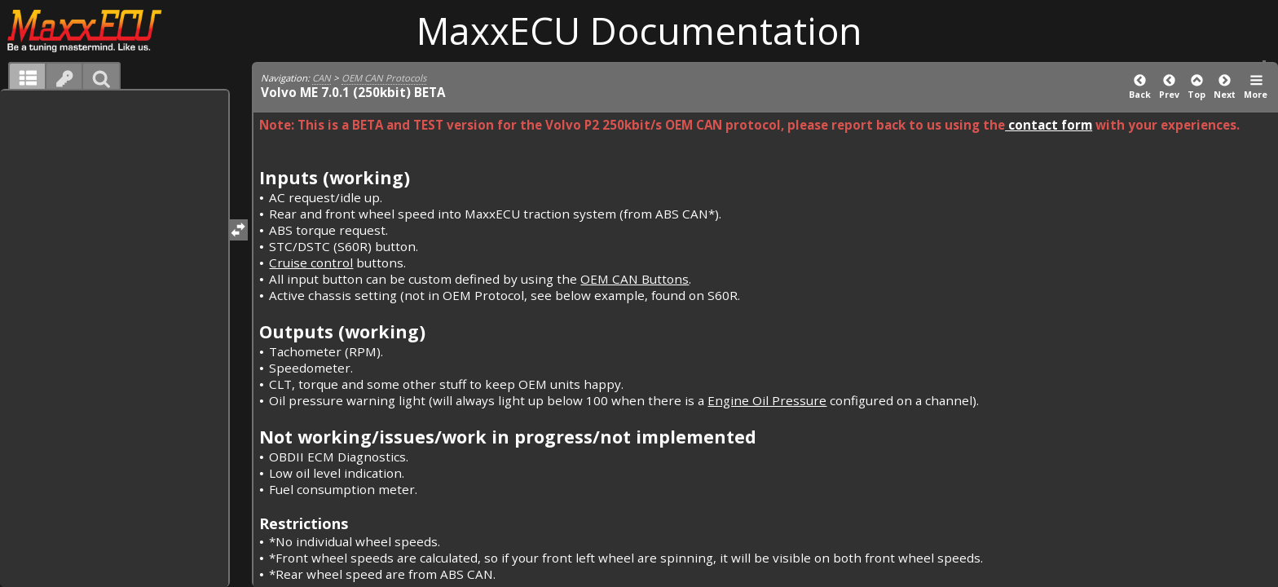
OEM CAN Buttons (634, 279)
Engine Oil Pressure (766, 400)
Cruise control (311, 262)
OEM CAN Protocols (384, 78)
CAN (321, 78)
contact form (1048, 125)
